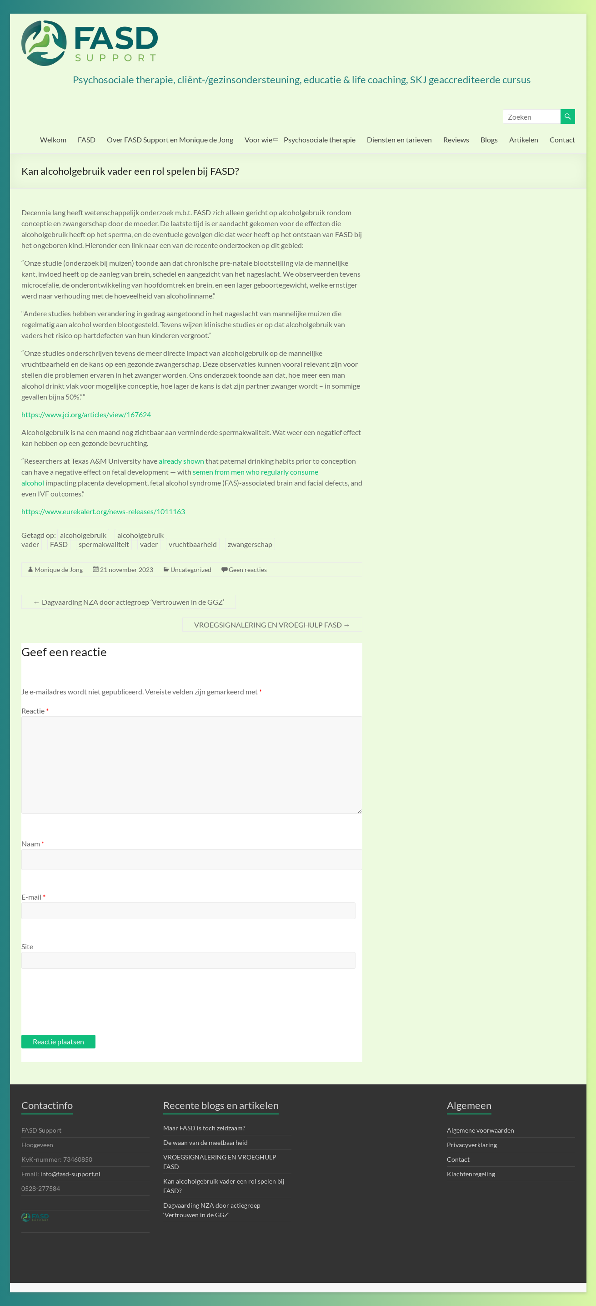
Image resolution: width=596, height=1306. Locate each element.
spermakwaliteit (104, 544)
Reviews (456, 139)
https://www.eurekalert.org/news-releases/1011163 (103, 511)
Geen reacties (248, 569)
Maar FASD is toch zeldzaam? (204, 1128)
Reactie (35, 710)
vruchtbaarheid (193, 544)
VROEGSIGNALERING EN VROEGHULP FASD (272, 624)
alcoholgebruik (83, 535)
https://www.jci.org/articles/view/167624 (86, 414)
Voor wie (258, 139)
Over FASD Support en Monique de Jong (170, 139)
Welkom (53, 139)
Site (27, 946)
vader (149, 544)
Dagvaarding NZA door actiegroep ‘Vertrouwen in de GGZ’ (128, 601)
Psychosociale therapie (320, 139)
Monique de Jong (59, 569)
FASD (86, 139)
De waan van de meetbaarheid (205, 1142)
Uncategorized (190, 569)
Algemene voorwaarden (480, 1130)
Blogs (489, 139)
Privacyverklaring (472, 1145)
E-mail (33, 896)
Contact (562, 139)
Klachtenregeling (471, 1174)
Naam (32, 843)
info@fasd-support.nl (70, 1174)
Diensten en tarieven (399, 139)
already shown (181, 460)
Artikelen (523, 139)
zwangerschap (250, 544)
